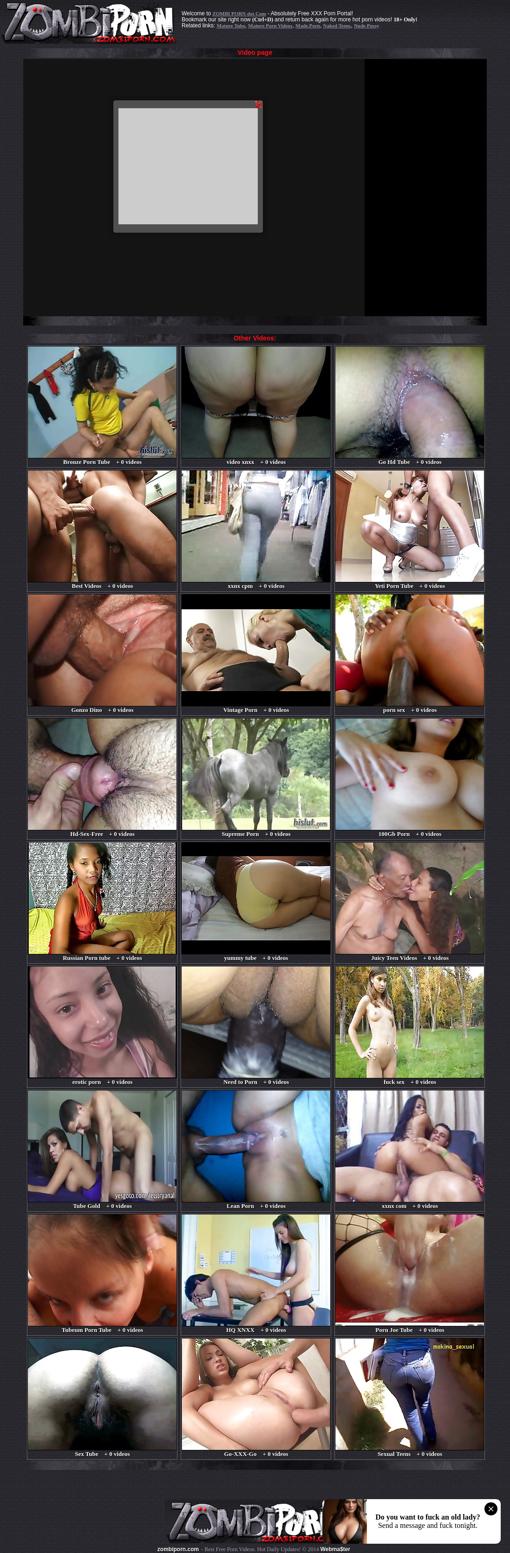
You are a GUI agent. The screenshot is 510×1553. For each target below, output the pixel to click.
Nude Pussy (366, 25)
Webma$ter (335, 1549)
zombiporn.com (178, 1549)
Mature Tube (230, 25)
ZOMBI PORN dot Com (239, 13)
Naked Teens (337, 25)
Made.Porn (307, 25)
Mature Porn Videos (270, 25)
